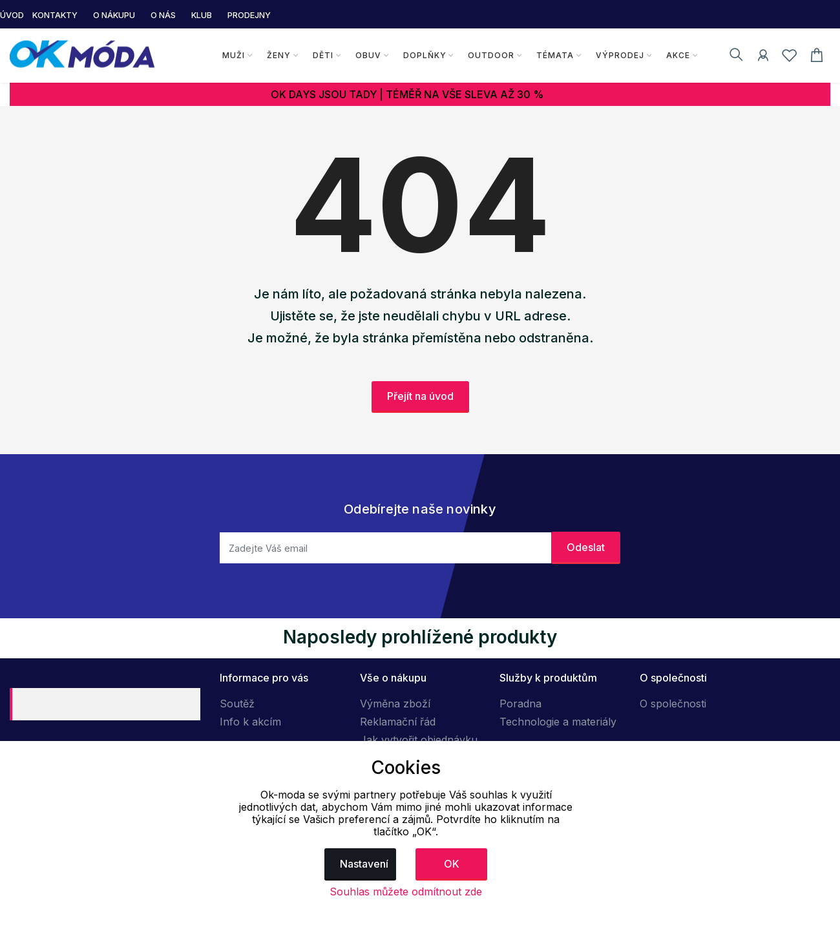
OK (451, 863)
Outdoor (491, 55)
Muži (233, 55)
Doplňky (424, 55)
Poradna (520, 703)
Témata (555, 55)
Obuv (368, 55)
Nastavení (364, 863)
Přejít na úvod (420, 396)
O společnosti (673, 703)
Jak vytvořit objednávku (419, 739)
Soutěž (237, 703)
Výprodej (620, 55)
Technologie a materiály (557, 721)
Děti (322, 55)
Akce (678, 55)
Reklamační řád (398, 721)
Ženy (278, 55)
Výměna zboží (395, 703)
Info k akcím (250, 721)
